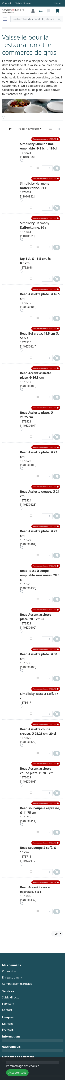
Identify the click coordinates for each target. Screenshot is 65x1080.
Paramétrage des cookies (22, 1066)
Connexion (9, 971)
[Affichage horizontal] (59, 129)
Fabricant (8, 1004)
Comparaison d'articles (17, 984)
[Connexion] (33, 11)
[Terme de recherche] (33, 19)
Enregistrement (12, 977)
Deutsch (7, 1024)
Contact (7, 1010)
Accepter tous (17, 1072)
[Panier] (58, 10)
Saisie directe (10, 997)
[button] (45, 139)
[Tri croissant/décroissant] (10, 129)
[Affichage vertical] (50, 129)
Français (57, 3)
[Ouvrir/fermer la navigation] (6, 19)
